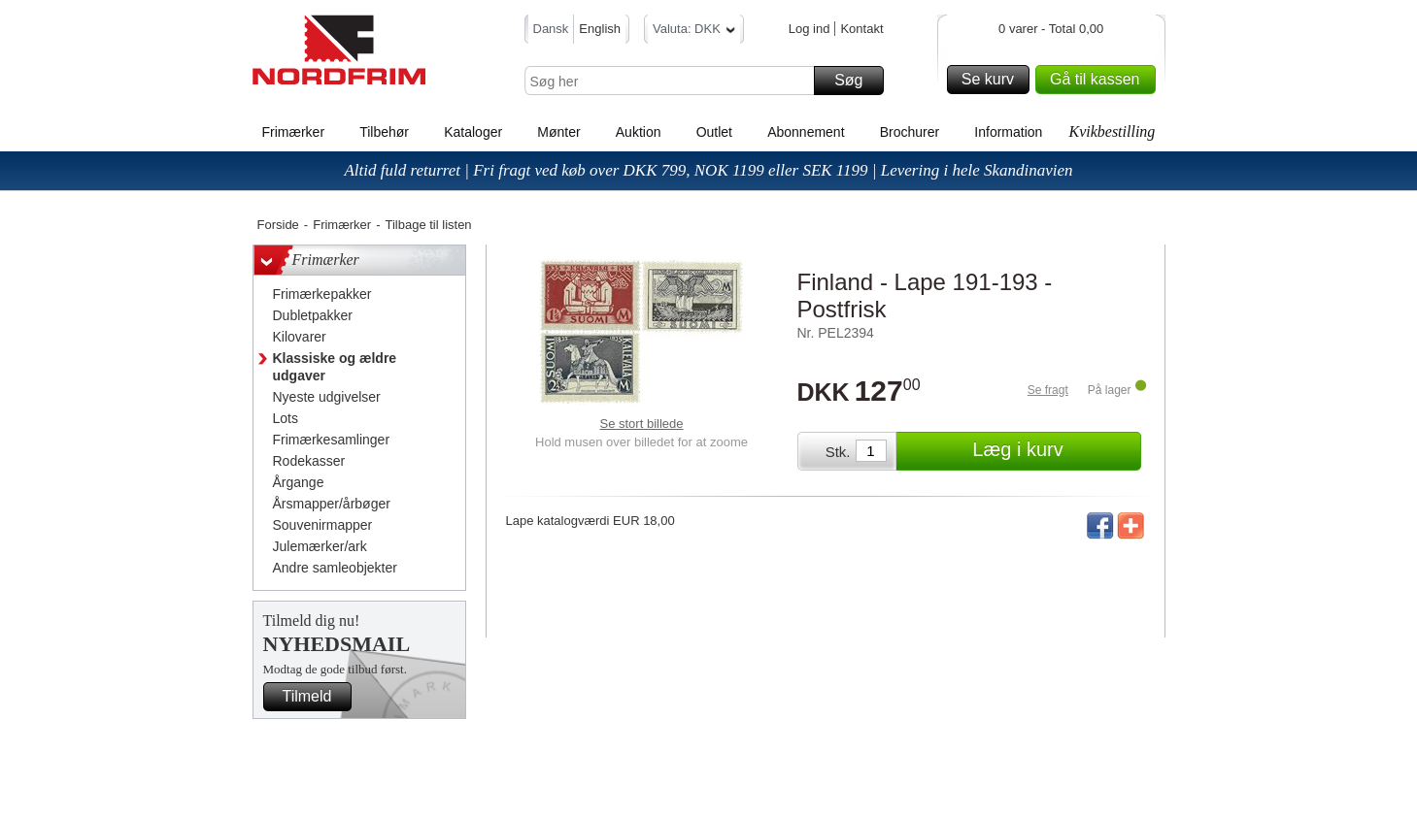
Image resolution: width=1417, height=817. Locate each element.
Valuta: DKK (694, 31)
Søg (855, 80)
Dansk (551, 28)
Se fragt (1048, 390)
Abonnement (805, 132)
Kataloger (473, 132)
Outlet (714, 132)
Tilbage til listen (428, 224)
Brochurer (909, 132)
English (600, 28)
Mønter (558, 132)
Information (1008, 132)
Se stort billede (642, 423)
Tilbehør (384, 132)
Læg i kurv (1053, 451)
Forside (278, 224)
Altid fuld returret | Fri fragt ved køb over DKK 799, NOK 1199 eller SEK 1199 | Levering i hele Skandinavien (708, 170)
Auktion (638, 132)
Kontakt (861, 28)
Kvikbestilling (1111, 131)
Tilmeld (315, 696)
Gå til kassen (1099, 79)
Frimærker (293, 132)
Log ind (809, 28)
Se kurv (993, 79)
